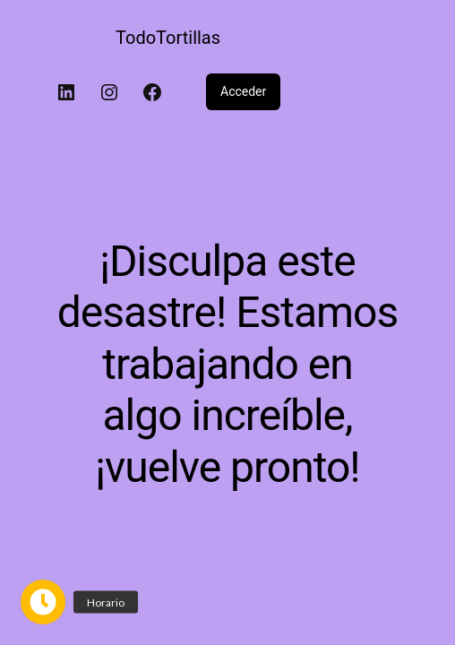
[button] (43, 602)
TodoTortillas (168, 37)
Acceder (243, 91)
